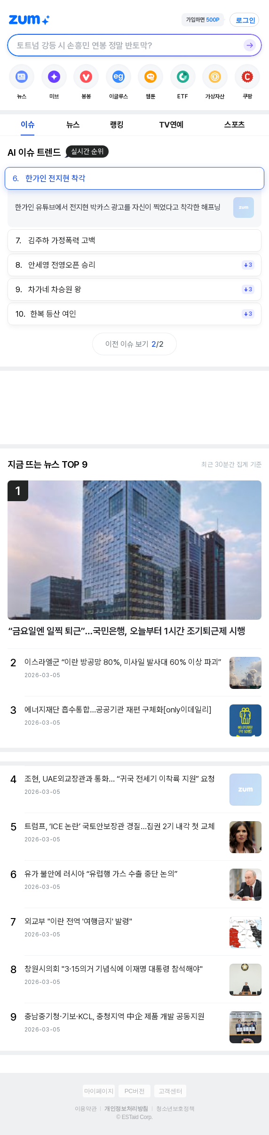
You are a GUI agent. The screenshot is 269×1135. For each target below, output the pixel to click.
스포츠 (234, 124)
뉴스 (72, 124)
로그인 (245, 20)
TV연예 (171, 124)
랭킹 (116, 124)
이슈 (27, 124)
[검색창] (122, 45)
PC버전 (134, 1091)
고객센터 (170, 1091)
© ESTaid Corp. (134, 1117)
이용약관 (85, 1108)
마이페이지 (99, 1091)
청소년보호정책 (175, 1108)
